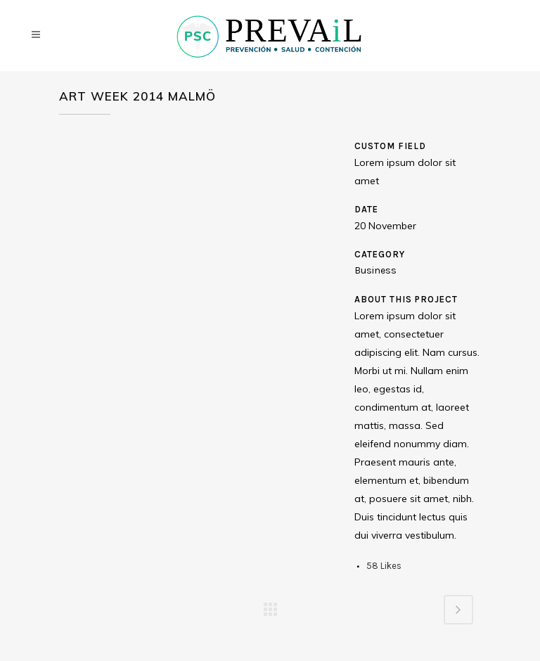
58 (383, 565)
